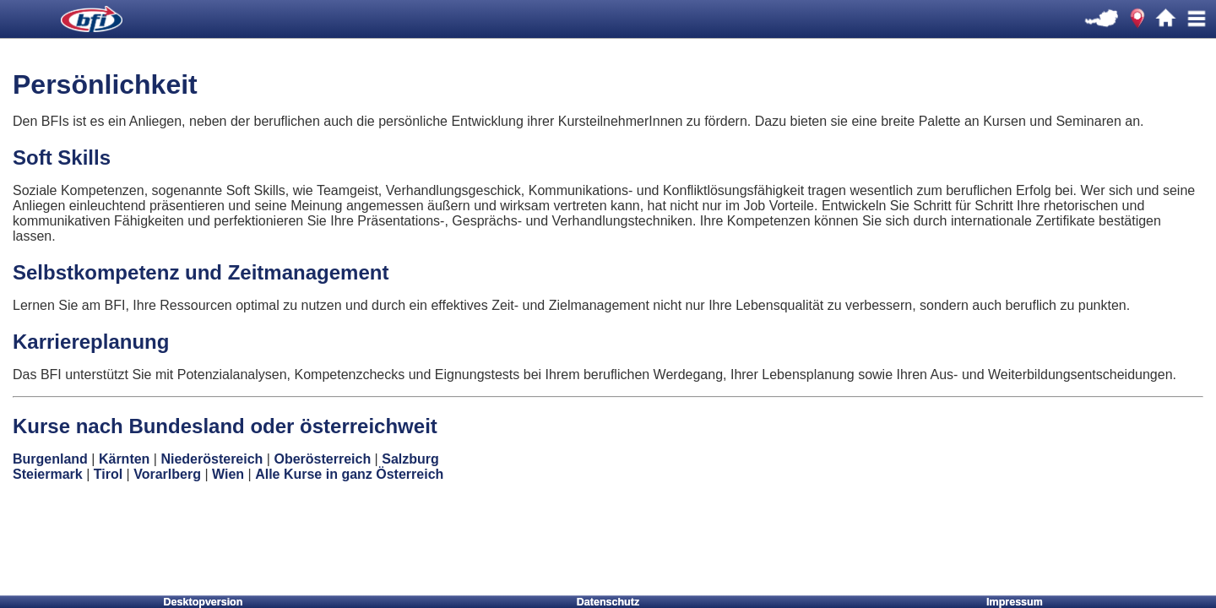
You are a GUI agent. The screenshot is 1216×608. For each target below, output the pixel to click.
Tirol (108, 474)
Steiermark (48, 474)
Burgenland (50, 459)
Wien (228, 474)
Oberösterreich (322, 459)
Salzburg (410, 459)
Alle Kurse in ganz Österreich (349, 474)
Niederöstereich (211, 459)
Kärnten (124, 459)
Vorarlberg (167, 474)
